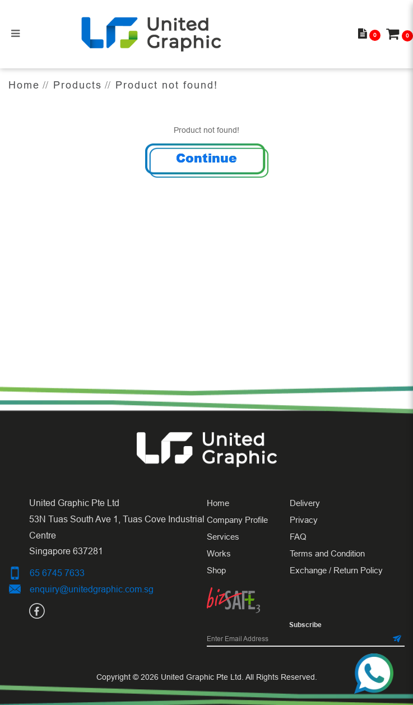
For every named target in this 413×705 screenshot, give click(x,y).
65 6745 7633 (57, 573)
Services (223, 536)
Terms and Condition (327, 553)
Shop (216, 570)
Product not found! (166, 85)
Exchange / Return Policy (336, 570)
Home (24, 85)
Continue (206, 157)
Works (219, 553)
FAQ (298, 536)
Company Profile (237, 520)
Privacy (304, 520)
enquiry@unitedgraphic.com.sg (92, 589)
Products (77, 85)
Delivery (305, 503)
